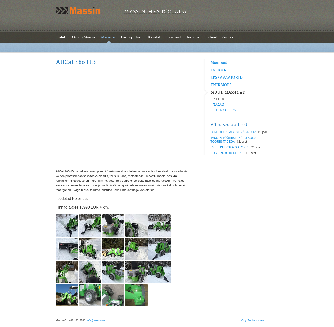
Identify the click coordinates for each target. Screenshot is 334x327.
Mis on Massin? (84, 37)
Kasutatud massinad (164, 37)
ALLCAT (219, 99)
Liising (126, 37)
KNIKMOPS (220, 85)
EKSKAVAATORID (226, 77)
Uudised (210, 37)
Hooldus (192, 37)
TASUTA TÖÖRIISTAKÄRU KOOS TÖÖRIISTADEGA (233, 139)
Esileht (61, 37)
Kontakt (228, 37)
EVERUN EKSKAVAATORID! (229, 147)
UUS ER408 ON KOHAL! (227, 153)
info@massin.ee (96, 320)
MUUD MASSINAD (227, 92)
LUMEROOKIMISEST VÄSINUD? (233, 132)
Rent (140, 37)
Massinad (108, 37)
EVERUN (218, 70)
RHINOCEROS (224, 110)
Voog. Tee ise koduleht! (253, 320)
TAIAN (219, 104)
